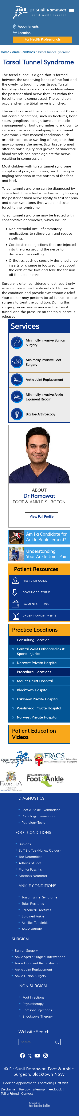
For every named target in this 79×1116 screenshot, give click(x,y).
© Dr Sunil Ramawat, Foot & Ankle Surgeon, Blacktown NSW (39, 1071)
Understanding (48, 554)
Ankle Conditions (23, 52)
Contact (27, 1094)
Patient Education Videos (34, 734)
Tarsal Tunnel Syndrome (39, 898)
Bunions (25, 844)
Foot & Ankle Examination (41, 810)
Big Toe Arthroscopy (40, 414)
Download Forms (37, 592)
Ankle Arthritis (32, 929)
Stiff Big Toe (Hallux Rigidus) (40, 851)
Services (24, 326)
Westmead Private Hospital (39, 708)
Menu (67, 13)
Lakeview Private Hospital (37, 699)
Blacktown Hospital (32, 690)
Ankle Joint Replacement (33, 970)
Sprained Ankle (33, 917)
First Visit (61, 1083)
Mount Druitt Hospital (35, 681)
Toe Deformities (30, 857)
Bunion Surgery (26, 951)
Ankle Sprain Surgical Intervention (40, 957)
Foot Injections (33, 998)
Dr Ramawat (39, 499)
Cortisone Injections (37, 1010)
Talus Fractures (33, 904)
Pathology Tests (33, 823)
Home (5, 52)
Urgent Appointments (39, 615)
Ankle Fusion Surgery (30, 976)
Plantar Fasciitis (30, 870)
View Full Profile (42, 517)
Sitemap (38, 1089)
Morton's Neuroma (33, 876)
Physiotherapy (33, 1004)
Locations (45, 1083)
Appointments (28, 27)
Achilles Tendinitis (35, 923)
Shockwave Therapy (38, 1017)
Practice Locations (35, 630)
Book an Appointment (19, 1083)
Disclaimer (9, 1089)
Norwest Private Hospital (37, 663)
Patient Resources (36, 569)
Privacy (24, 1089)
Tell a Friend (10, 1094)
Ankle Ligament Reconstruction (38, 963)
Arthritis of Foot (30, 863)
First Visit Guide (35, 580)
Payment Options (36, 604)
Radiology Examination (39, 816)
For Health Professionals (42, 40)
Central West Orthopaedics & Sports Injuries (41, 651)
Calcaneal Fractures (36, 910)
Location (24, 33)
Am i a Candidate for (48, 537)
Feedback (54, 1089)
